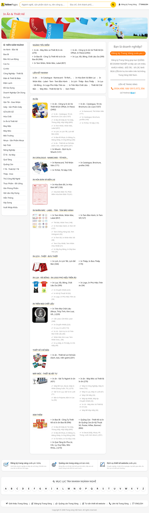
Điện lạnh (7, 83)
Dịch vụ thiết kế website (121, 463)
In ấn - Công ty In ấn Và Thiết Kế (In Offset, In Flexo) (63, 107)
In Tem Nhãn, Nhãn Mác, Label (50, 63)
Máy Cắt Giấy (88, 395)
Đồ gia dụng (9, 88)
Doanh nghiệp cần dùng (14, 92)
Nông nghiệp (9, 150)
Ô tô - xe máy (9, 155)
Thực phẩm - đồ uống (13, 183)
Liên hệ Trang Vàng (120, 503)
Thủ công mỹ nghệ (11, 178)
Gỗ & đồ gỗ (8, 111)
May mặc (7, 126)
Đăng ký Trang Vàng (128, 4)
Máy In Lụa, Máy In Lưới (92, 392)
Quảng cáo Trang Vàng (68, 503)
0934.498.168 (121, 88)
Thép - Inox (8, 174)
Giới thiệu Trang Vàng (18, 503)
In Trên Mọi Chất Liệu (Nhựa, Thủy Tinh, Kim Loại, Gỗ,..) (62, 311)
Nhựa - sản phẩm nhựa (13, 140)
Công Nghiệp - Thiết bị (13, 73)
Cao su (6, 64)
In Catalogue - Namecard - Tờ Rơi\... (56, 77)
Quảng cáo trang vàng (74, 463)
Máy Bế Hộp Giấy (90, 410)
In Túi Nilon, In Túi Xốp (64, 439)
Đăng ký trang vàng (26, 463)
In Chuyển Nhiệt (62, 290)
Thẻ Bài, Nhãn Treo (63, 222)
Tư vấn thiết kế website (95, 503)
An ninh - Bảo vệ (10, 49)
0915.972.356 (137, 88)
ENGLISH (143, 4)
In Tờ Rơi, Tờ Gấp (90, 123)
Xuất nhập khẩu (10, 207)
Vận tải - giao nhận (11, 102)
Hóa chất (7, 116)
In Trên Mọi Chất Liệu (78, 85)
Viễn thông (8, 198)
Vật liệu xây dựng (11, 193)
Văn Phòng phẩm (10, 188)
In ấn (35, 77)
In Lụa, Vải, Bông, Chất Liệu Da (88, 56)
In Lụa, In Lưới (61, 328)
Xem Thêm (70, 89)
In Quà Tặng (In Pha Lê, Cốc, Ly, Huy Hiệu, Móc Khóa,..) (62, 445)
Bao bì (6, 54)
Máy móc (7, 131)
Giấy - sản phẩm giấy (12, 107)
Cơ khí (6, 68)
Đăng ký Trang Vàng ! (127, 53)
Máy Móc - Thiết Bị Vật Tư (51, 89)
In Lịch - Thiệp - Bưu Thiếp (82, 81)
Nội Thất (7, 145)
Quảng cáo (8, 164)
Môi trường (8, 135)
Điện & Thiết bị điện (12, 78)
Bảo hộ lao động (11, 59)
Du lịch (6, 97)
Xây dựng (7, 202)
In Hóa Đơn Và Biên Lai (85, 77)
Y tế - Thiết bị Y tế (11, 169)
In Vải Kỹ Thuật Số (62, 293)
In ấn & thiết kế (10, 121)
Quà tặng (7, 159)
